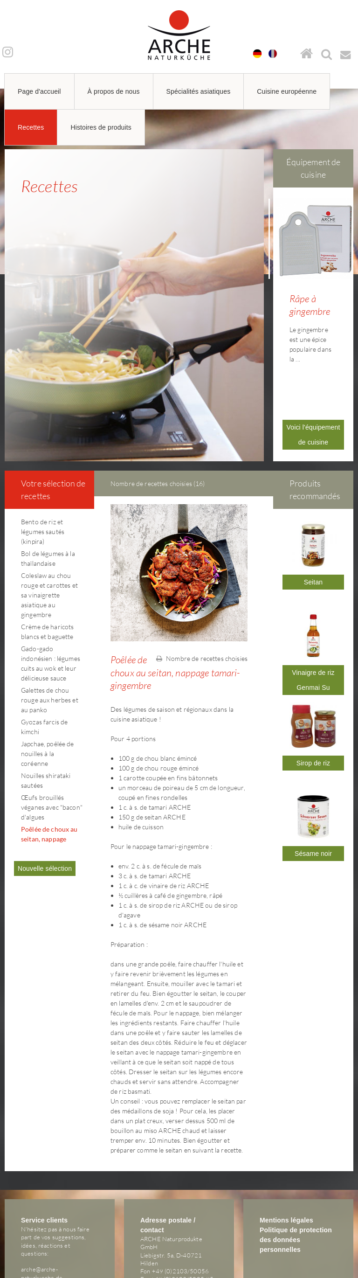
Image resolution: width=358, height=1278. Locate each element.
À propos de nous (114, 91)
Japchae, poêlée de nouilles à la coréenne (47, 692)
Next (350, 265)
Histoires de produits (100, 127)
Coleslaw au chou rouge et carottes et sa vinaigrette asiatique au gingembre (49, 533)
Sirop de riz (313, 701)
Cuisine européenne (287, 91)
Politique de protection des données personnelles (296, 1178)
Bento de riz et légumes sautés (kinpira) (42, 470)
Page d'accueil (39, 91)
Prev (275, 265)
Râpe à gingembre (309, 305)
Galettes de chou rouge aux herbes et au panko (49, 638)
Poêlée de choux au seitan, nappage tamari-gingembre (49, 777)
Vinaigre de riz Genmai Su (313, 618)
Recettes (31, 127)
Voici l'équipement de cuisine (313, 373)
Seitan (313, 520)
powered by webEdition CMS (329, 1275)
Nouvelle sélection (45, 807)
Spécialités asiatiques (198, 91)
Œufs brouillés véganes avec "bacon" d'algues (52, 745)
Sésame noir (313, 792)
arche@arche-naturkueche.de (41, 1211)
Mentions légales (286, 1158)
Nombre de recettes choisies (202, 597)
